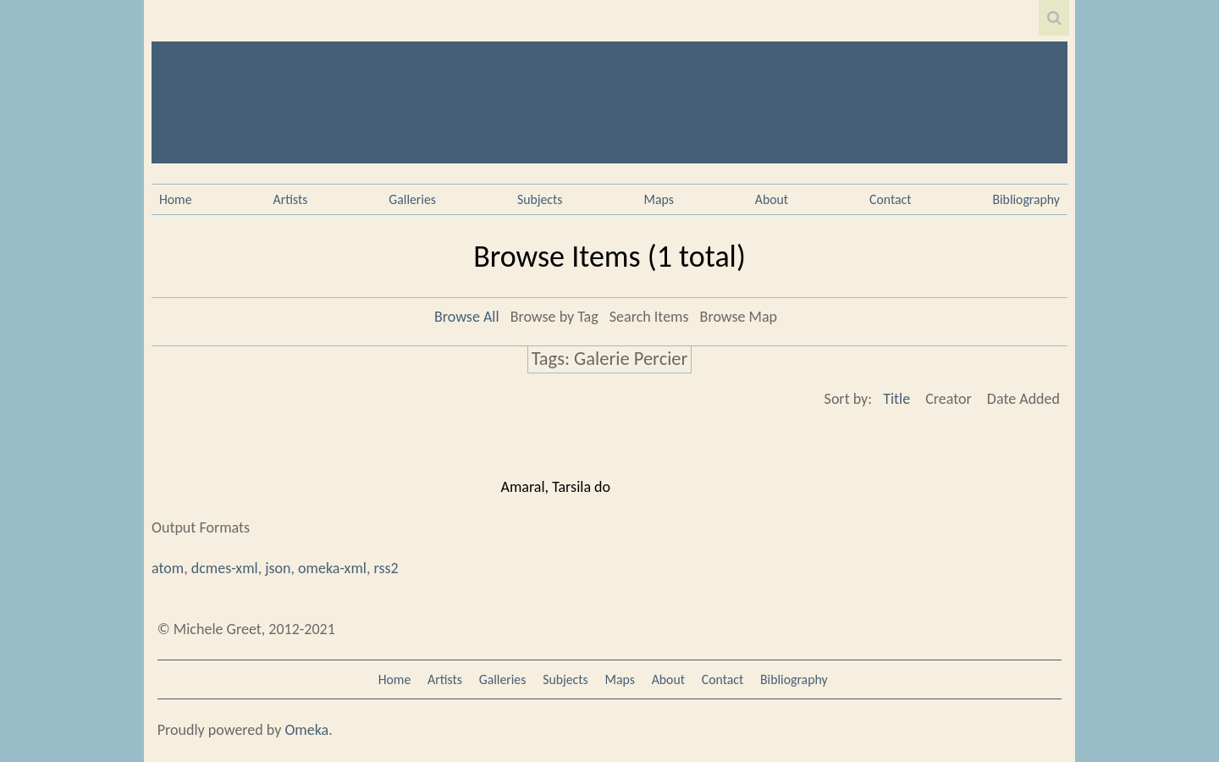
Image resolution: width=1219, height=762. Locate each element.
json (277, 568)
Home (175, 199)
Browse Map (738, 316)
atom (168, 568)
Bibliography (1026, 199)
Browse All (466, 316)
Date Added (1023, 398)
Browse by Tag (554, 316)
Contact (890, 199)
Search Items (649, 316)
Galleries (412, 199)
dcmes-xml (224, 568)
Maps (658, 199)
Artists (290, 199)
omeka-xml (332, 568)
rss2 (385, 568)
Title (896, 398)
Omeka (306, 730)
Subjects (540, 199)
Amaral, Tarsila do (556, 487)
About (771, 199)
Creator (948, 398)
